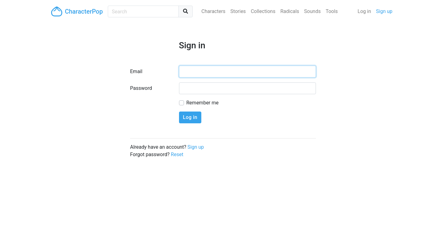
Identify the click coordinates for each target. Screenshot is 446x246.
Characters (213, 11)
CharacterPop (77, 11)
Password (141, 88)
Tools (332, 11)
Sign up (384, 11)
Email (136, 71)
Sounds (312, 11)
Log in (364, 11)
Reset (177, 154)
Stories (238, 11)
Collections (263, 11)
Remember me (202, 103)
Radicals (289, 11)
